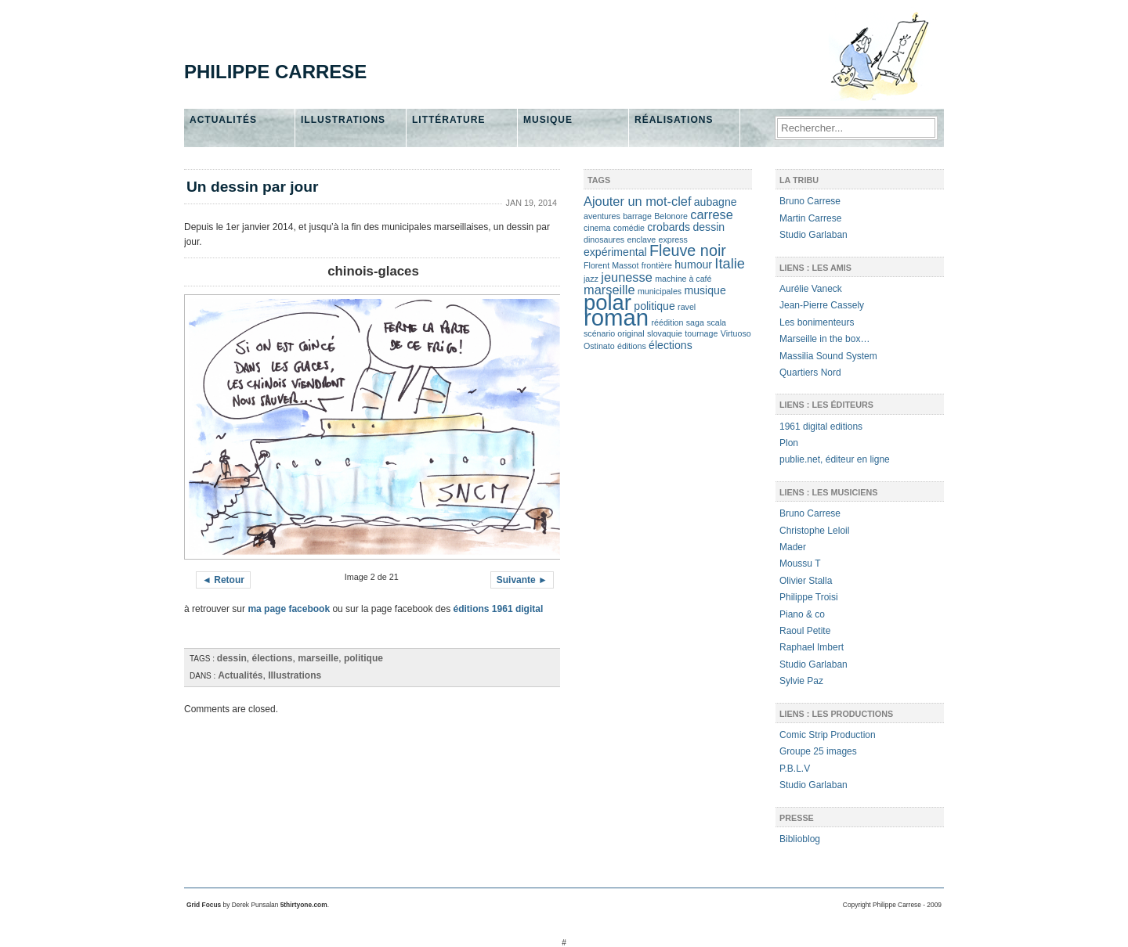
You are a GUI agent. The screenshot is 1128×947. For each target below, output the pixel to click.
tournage (701, 333)
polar (607, 302)
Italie (729, 263)
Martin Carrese (810, 218)
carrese (711, 214)
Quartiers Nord (810, 372)
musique (705, 290)
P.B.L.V (794, 768)
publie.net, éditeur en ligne (834, 459)
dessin (232, 658)
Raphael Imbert (811, 647)
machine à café (683, 278)
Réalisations (673, 119)
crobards (668, 227)
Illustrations (343, 119)
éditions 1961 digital (499, 608)
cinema (597, 227)
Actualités (223, 119)
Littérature (448, 119)
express (673, 239)
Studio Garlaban (813, 234)
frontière (657, 265)
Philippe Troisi (808, 597)
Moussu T (799, 563)
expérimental (615, 252)
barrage (637, 216)
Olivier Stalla (805, 580)
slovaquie (664, 333)
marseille (318, 658)
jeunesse (627, 277)
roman (616, 317)
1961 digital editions (820, 426)
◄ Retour (223, 579)
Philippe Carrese (275, 71)
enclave (641, 239)
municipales (660, 291)
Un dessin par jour (252, 186)
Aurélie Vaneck (810, 288)
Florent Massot (611, 265)
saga (695, 322)
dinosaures (604, 239)
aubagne (715, 202)
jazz (591, 278)
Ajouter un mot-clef (637, 201)
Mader (792, 547)
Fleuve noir (687, 250)
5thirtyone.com (303, 905)
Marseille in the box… (824, 338)
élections (272, 658)
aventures (602, 216)
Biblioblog (799, 839)
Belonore (671, 216)
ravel (687, 306)
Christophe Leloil (814, 530)
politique (363, 658)
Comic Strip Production (827, 734)
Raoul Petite (804, 630)
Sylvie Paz (801, 680)
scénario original (614, 333)
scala (716, 322)
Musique (548, 119)
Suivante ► (522, 579)
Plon (788, 442)
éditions (631, 346)
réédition (667, 322)
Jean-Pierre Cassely (821, 305)
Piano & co (802, 614)
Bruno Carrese (810, 201)
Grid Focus (203, 905)
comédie (629, 227)
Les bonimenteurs (816, 322)
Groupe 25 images (818, 751)
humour (693, 264)
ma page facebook (289, 608)
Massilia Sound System (828, 356)
